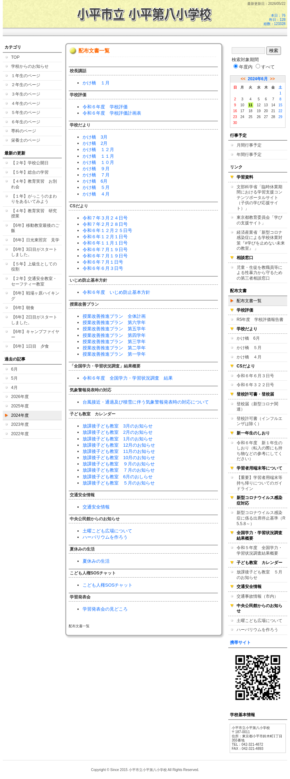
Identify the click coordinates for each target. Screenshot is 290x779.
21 (273, 111)
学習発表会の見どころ (105, 609)
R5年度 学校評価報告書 (260, 319)
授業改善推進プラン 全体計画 (114, 316)
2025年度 (20, 406)
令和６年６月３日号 (103, 268)
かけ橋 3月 (95, 137)
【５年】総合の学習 (30, 172)
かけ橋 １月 (96, 82)
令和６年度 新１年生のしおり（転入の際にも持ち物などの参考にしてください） (259, 451)
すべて (265, 66)
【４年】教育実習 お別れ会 (34, 184)
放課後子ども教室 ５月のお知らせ (119, 483)
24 (242, 117)
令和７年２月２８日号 (105, 224)
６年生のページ (25, 121)
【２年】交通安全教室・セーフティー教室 (34, 281)
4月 (14, 387)
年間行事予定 (249, 154)
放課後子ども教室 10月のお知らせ (119, 457)
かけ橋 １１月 (98, 156)
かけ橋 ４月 (96, 194)
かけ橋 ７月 (96, 174)
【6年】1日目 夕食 (30, 346)
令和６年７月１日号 (103, 262)
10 (242, 105)
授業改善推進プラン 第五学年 (114, 328)
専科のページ (23, 131)
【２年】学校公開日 (30, 162)
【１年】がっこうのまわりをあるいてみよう (34, 199)
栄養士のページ (25, 140)
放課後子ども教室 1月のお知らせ (118, 438)
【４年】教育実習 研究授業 (34, 213)
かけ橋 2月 (95, 143)
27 (266, 117)
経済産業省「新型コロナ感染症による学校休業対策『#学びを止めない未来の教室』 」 (261, 240)
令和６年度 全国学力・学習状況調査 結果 (128, 378)
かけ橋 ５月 (96, 187)
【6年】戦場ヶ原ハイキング (35, 296)
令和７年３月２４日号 (105, 218)
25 (251, 117)
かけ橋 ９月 (96, 168)
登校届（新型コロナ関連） (257, 406)
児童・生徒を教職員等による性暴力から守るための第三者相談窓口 (259, 273)
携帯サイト (240, 642)
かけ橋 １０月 (98, 162)
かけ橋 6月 (95, 181)
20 (266, 111)
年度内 (243, 66)
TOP (15, 57)
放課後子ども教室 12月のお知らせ (119, 445)
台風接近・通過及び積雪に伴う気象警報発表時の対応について (146, 402)
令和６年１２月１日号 (105, 236)
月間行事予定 (249, 145)
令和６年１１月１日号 (105, 243)
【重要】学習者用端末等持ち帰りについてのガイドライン (259, 483)
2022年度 (20, 433)
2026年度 (20, 396)
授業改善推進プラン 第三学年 (114, 341)
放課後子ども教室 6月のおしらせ (118, 476)
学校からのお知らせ (30, 66)
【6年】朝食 (22, 307)
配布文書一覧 (249, 300)
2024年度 (20, 415)
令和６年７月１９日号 (105, 249)
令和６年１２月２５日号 (107, 230)
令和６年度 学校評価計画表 (112, 113)
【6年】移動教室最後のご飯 (35, 228)
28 (273, 117)
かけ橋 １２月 (98, 149)
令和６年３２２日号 (255, 384)
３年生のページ (25, 94)
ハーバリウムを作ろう (105, 537)
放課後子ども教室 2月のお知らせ (118, 432)
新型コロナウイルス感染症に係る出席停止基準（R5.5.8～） (261, 518)
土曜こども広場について (107, 530)
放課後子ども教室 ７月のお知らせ (119, 470)
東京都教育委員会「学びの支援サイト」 (259, 220)
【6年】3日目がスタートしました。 (34, 252)
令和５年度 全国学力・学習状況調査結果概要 (259, 550)
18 (251, 111)
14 (273, 105)
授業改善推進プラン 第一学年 (114, 354)
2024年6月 (257, 78)
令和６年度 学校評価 (105, 106)
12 (259, 105)
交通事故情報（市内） (257, 596)
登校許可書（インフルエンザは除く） (259, 421)
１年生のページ (25, 75)
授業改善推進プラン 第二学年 (114, 347)
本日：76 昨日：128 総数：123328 (274, 20)
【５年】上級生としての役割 (34, 267)
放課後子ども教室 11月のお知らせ (119, 451)
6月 (14, 369)
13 (266, 105)
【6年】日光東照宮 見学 (35, 240)
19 (259, 111)
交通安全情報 (96, 506)
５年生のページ (25, 112)
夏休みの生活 (96, 561)
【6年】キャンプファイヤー (35, 334)
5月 (14, 378)
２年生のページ (25, 84)
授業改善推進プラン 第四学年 (114, 335)
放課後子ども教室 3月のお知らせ (118, 426)
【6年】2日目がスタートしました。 (34, 320)
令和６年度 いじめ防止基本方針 (116, 292)
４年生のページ (25, 103)
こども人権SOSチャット (108, 585)
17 (242, 111)
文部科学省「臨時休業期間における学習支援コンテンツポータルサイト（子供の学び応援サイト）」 (259, 197)
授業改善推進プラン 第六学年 (114, 322)
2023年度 (20, 424)
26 (259, 117)
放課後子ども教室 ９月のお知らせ (119, 463)
